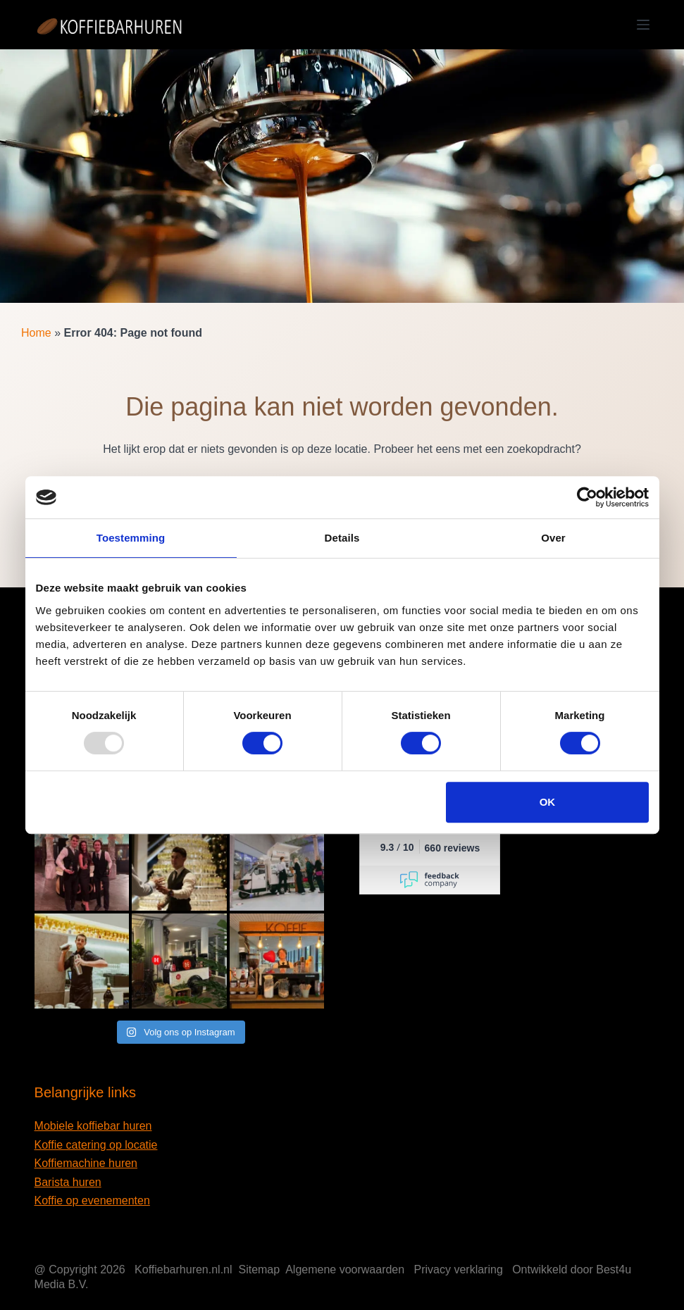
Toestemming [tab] (131, 538)
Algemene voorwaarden (344, 1269)
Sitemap (259, 1269)
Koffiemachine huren (86, 1163)
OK (548, 802)
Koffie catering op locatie (96, 1145)
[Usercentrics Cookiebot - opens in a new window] (587, 497)
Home (36, 333)
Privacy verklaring (458, 1269)
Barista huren (68, 1182)
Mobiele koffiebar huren (93, 1126)
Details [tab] (342, 538)
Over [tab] (553, 538)
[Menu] (643, 24)
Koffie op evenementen (92, 1200)
